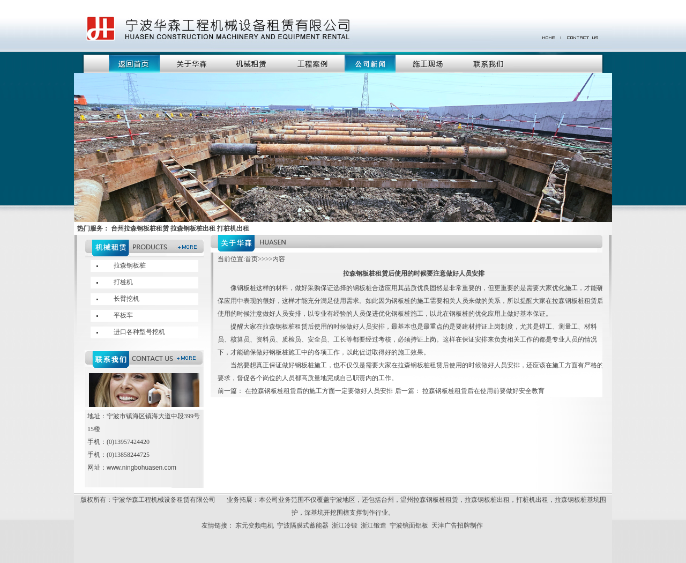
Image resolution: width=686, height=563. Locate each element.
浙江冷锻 (344, 525)
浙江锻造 (373, 525)
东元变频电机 (254, 525)
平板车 (123, 315)
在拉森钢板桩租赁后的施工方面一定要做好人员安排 (319, 391)
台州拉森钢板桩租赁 (140, 228)
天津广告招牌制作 (457, 525)
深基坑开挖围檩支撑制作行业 (346, 512)
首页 (251, 259)
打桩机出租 (532, 499)
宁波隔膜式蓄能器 (303, 525)
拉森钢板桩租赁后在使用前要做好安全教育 (483, 391)
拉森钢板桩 (130, 265)
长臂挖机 (126, 298)
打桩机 (123, 282)
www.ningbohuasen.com (141, 467)
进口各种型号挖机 (139, 332)
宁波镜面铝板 (409, 525)
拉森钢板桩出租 (487, 499)
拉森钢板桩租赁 (435, 499)
